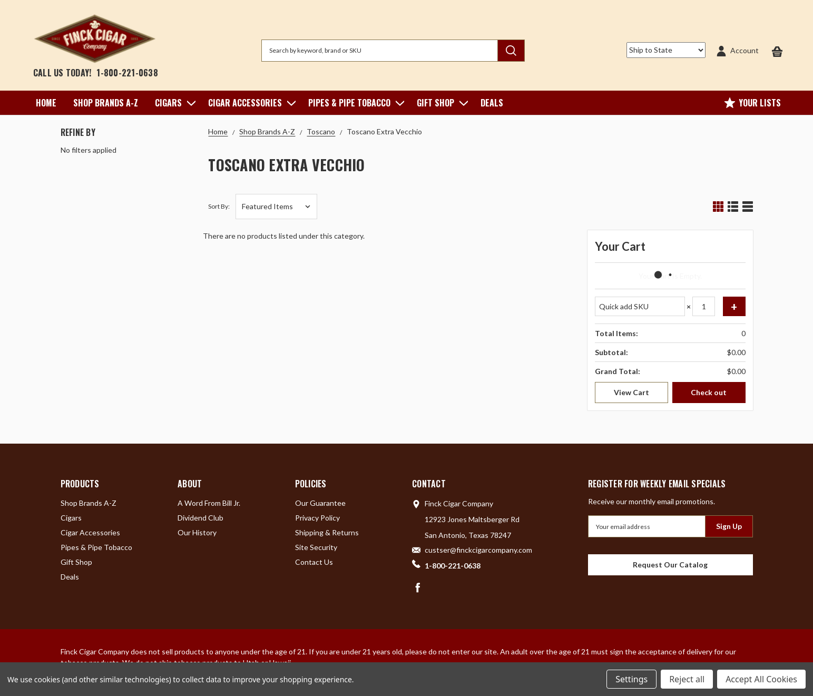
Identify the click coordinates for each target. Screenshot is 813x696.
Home (46, 102)
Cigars (173, 102)
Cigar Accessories (249, 102)
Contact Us (314, 561)
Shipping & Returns (327, 532)
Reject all (686, 679)
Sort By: (219, 206)
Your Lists (752, 102)
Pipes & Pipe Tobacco (354, 102)
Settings (631, 679)
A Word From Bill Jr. (209, 502)
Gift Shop (440, 102)
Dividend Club (200, 517)
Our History (197, 532)
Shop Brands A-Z (105, 102)
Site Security (316, 547)
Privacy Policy (317, 517)
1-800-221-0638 (127, 72)
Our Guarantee (320, 502)
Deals (492, 102)
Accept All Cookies (761, 679)
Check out (709, 392)
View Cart (631, 392)
